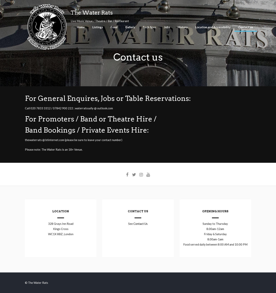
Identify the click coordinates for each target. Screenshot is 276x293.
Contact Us (140, 223)
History (183, 27)
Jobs (167, 27)
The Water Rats (92, 12)
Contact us (245, 27)
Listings (97, 27)
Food (114, 27)
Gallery (130, 27)
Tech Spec (149, 27)
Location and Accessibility (213, 27)
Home (81, 27)
